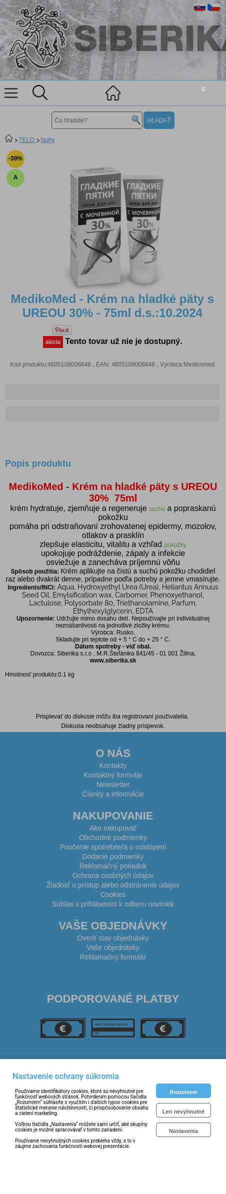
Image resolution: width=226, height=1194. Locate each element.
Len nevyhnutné (183, 1111)
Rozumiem (184, 1092)
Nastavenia (183, 1131)
